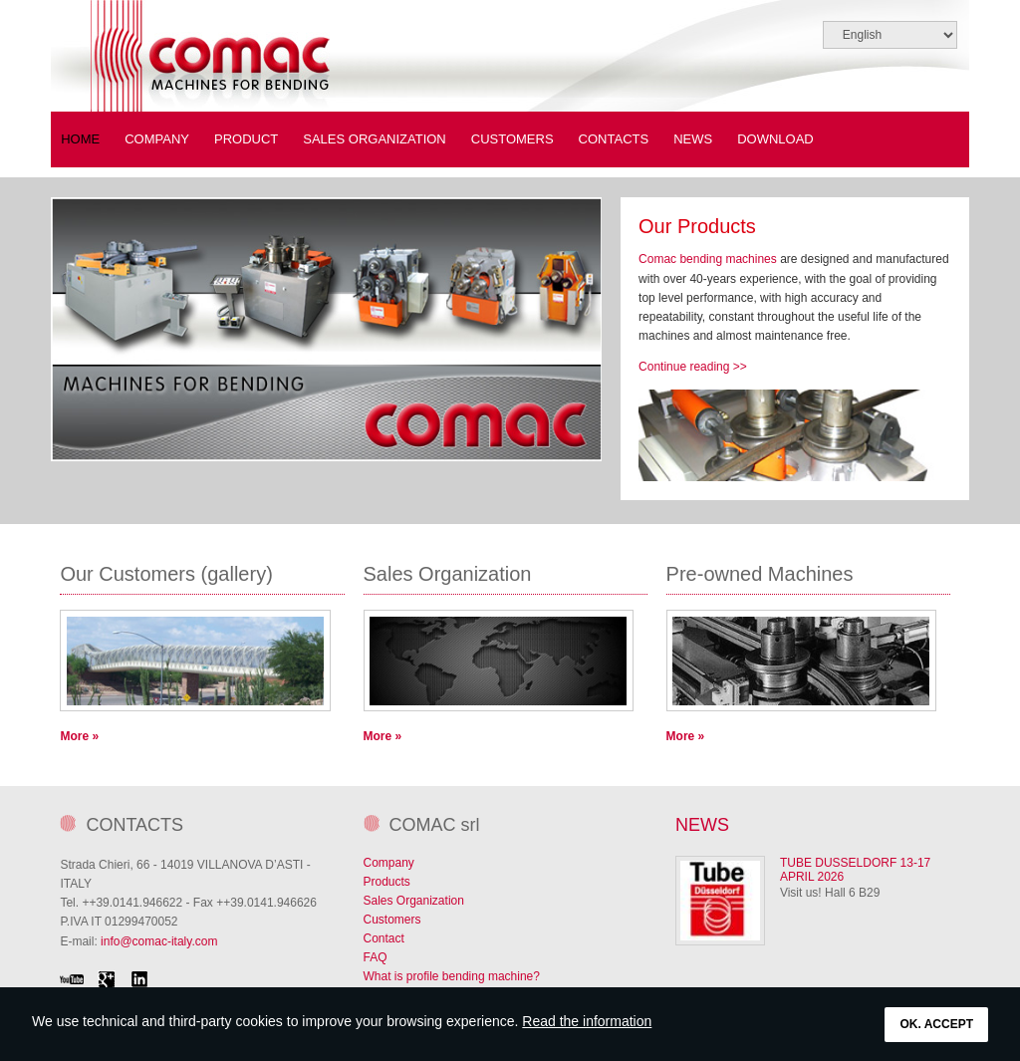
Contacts (614, 139)
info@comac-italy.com (159, 941)
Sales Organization (374, 139)
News (692, 139)
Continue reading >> (692, 367)
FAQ (375, 957)
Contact (384, 938)
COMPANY (157, 139)
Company (389, 863)
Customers (512, 139)
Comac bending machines (707, 259)
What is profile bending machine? (452, 976)
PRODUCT (246, 139)
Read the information (586, 1021)
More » (79, 736)
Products (387, 882)
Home (80, 139)
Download (775, 139)
